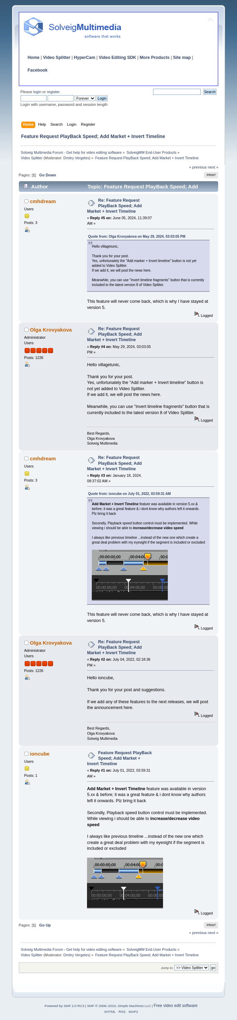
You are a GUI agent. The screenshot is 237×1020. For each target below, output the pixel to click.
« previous (198, 167)
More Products (155, 57)
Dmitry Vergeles (76, 158)
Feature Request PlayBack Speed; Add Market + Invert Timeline (119, 758)
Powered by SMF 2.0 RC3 (64, 1006)
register (53, 92)
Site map (182, 57)
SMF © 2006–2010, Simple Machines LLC (119, 1006)
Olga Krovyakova (51, 330)
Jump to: (167, 968)
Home (34, 57)
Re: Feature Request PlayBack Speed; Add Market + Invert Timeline (114, 206)
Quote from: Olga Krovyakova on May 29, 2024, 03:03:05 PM (136, 236)
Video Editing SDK (117, 57)
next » (213, 167)
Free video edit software (176, 1005)
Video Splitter (56, 57)
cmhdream (43, 201)
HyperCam (84, 57)
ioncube (39, 754)
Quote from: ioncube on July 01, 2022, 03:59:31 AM (129, 494)
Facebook (38, 70)
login (37, 92)
